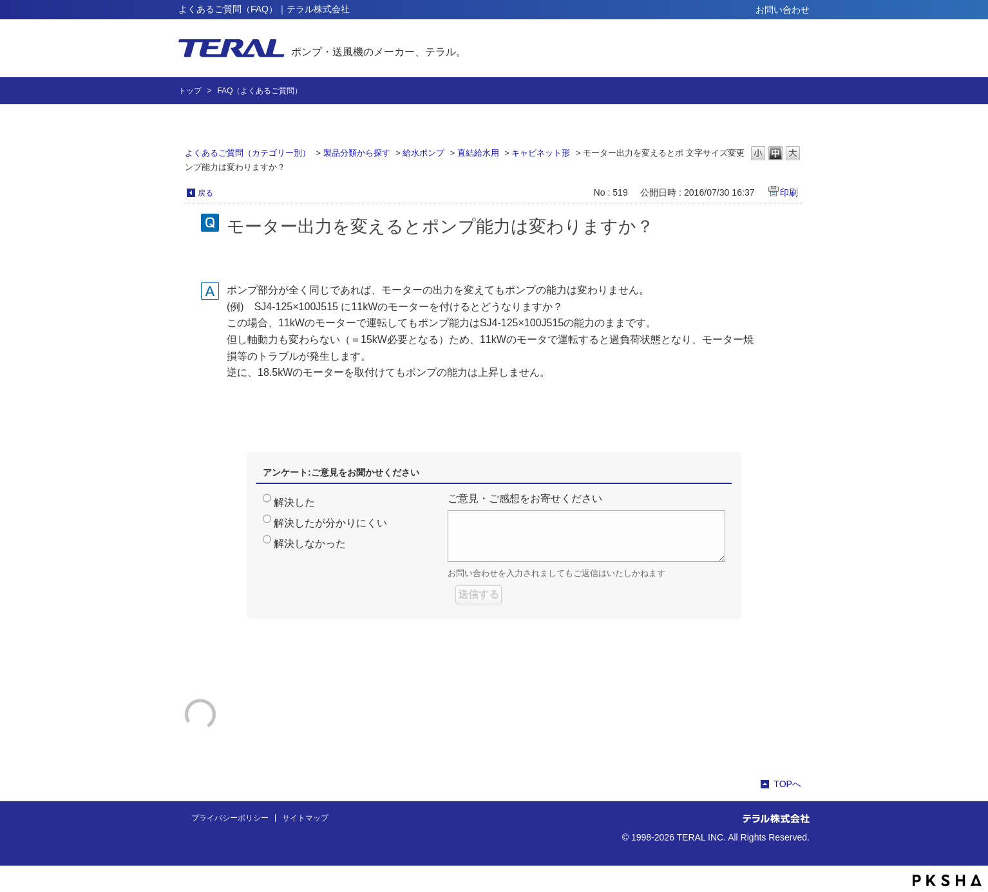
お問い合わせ (782, 10)
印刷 (789, 192)
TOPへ (787, 784)
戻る (205, 193)
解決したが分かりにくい (330, 522)
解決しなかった (310, 543)
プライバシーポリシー (230, 818)
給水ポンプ (423, 153)
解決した (294, 502)
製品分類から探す (356, 153)
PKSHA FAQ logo (947, 880)
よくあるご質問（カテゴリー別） (247, 153)
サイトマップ (305, 818)
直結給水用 (478, 153)
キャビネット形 (540, 153)
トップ (190, 90)
